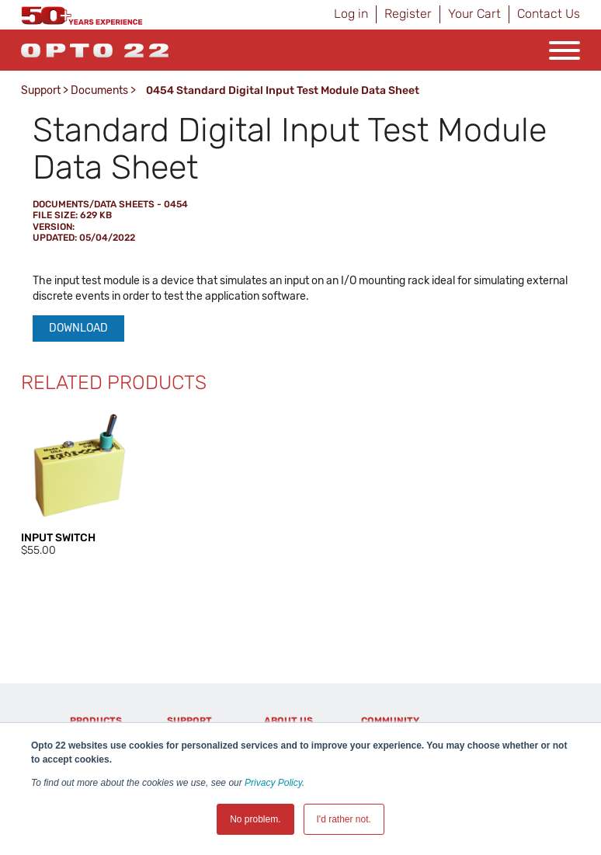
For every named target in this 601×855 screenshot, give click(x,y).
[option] (79, 483)
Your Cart (474, 13)
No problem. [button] (255, 819)
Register (408, 13)
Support (41, 90)
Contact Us (548, 13)
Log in (351, 13)
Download (78, 328)
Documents (99, 90)
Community (390, 720)
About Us (288, 720)
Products (96, 720)
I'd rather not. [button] (344, 819)
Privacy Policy (273, 782)
